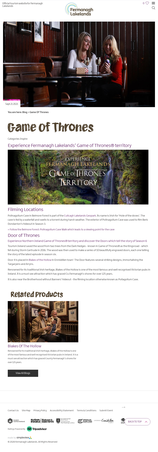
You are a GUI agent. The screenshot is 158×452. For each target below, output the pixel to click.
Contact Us (13, 410)
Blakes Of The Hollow (24, 346)
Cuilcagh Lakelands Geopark (80, 215)
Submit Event (106, 410)
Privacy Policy (40, 410)
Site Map (26, 410)
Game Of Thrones (50, 127)
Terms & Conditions (86, 410)
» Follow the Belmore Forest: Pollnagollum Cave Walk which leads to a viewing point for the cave (61, 229)
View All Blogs (23, 373)
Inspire (23, 139)
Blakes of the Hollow (40, 260)
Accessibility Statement (62, 410)
